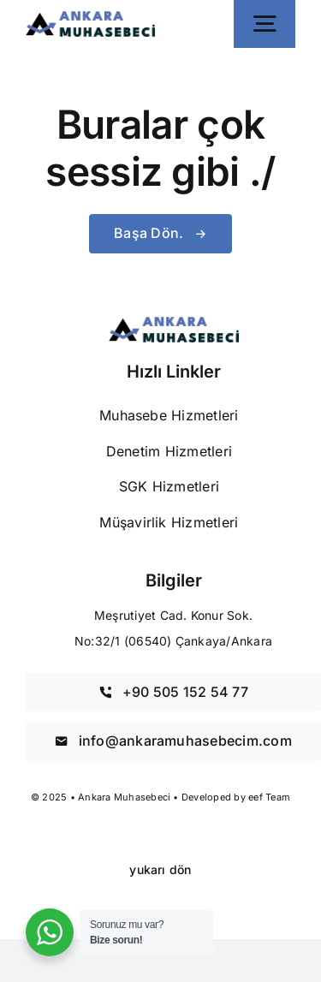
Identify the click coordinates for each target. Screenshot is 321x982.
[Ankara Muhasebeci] (90, 18)
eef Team (269, 797)
